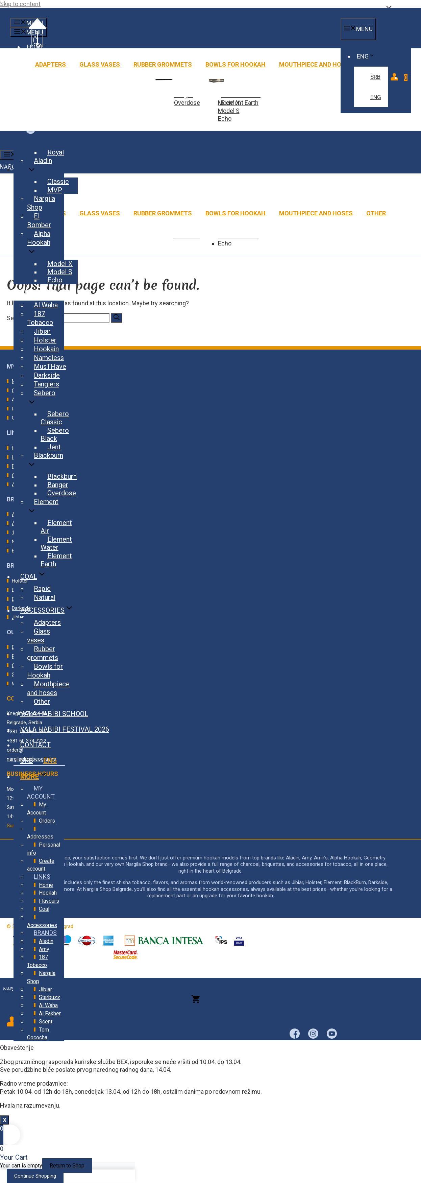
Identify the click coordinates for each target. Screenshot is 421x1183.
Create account (40, 865)
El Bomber (39, 220)
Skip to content (20, 3)
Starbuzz (49, 997)
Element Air (56, 527)
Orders (47, 821)
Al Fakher (50, 1013)
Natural (44, 597)
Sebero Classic (55, 418)
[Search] (116, 318)
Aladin (39, 167)
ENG (367, 56)
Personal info (43, 849)
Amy (44, 949)
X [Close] (4, 1119)
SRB (375, 76)
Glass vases (99, 64)
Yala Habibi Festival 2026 (64, 729)
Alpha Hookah (38, 245)
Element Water (56, 543)
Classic (58, 182)
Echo (224, 118)
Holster (45, 340)
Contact (35, 745)
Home (46, 885)
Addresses (40, 836)
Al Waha (46, 305)
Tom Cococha (38, 1033)
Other (376, 213)
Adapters (50, 64)
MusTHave (50, 366)
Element (42, 508)
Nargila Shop (41, 202)
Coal (40, 576)
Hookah (48, 893)
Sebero (41, 399)
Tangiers (46, 384)
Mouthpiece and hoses (316, 64)
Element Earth (239, 102)
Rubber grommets (162, 64)
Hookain (46, 349)
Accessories (54, 610)
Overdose (187, 102)
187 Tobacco (40, 318)
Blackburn (45, 462)
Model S (229, 110)
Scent (45, 1021)
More (41, 775)
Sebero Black (55, 434)
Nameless (49, 358)
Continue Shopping (35, 1176)
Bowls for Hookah (235, 64)
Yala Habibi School (54, 714)
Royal (55, 152)
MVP (54, 190)
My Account (36, 808)
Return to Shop (67, 1165)
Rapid (42, 589)
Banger (57, 485)
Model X (60, 264)
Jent (54, 447)
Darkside (47, 375)
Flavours (48, 293)
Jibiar (42, 331)
